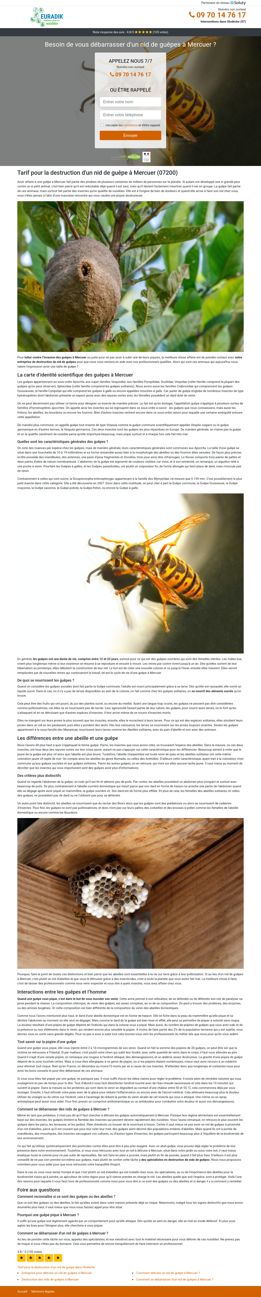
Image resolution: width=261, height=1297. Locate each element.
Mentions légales (43, 1291)
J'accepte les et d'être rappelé (132, 125)
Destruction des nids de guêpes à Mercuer (50, 1279)
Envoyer (130, 135)
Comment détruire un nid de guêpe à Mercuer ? (168, 1273)
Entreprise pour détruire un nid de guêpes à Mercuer (57, 1273)
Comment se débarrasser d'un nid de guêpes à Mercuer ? (174, 1279)
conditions (130, 125)
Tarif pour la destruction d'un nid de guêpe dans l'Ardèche (56, 1267)
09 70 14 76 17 (217, 15)
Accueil (22, 1291)
